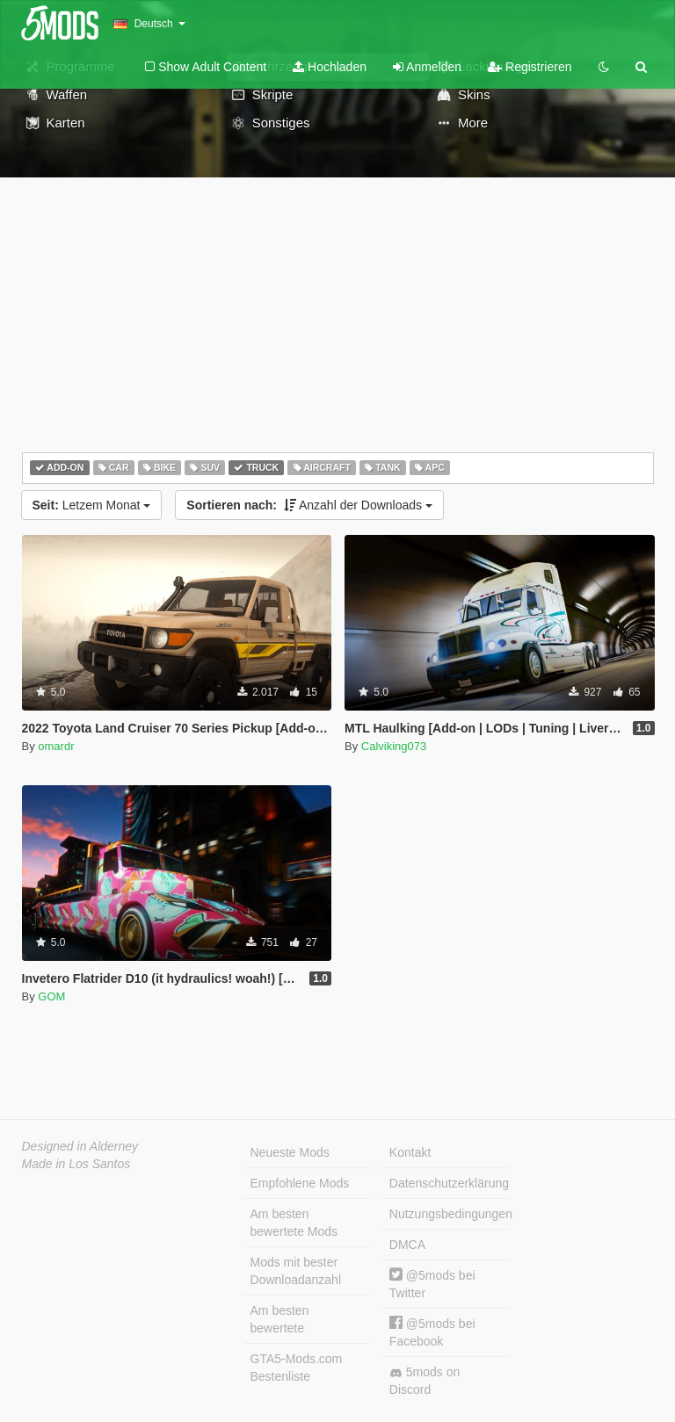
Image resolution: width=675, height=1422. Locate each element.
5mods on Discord (424, 1381)
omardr (56, 746)
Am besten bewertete (279, 1319)
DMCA (407, 1245)
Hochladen (330, 67)
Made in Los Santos (76, 1164)
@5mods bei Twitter (432, 1283)
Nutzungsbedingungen (449, 1214)
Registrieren (529, 67)
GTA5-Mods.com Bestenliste (296, 1367)
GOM (51, 996)
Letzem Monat (92, 505)
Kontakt (410, 1152)
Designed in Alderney (80, 1146)
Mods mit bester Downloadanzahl (296, 1271)
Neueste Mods (290, 1152)
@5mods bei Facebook (432, 1332)
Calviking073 (393, 746)
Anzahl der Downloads (309, 505)
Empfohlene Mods (300, 1183)
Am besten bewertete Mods (294, 1222)
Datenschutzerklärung (449, 1183)
